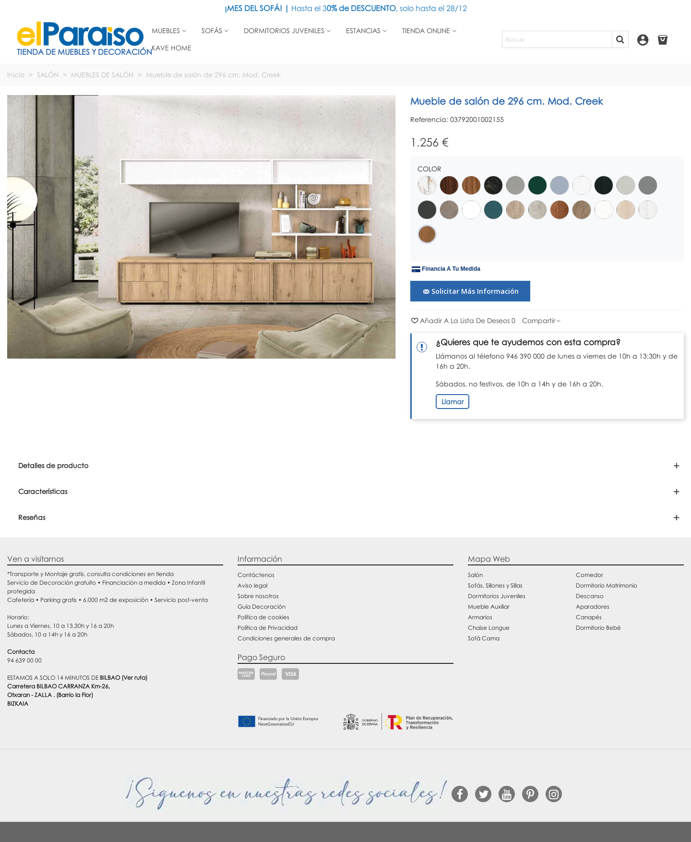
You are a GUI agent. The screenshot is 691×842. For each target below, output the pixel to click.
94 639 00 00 (24, 660)
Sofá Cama (484, 638)
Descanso (590, 596)
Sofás (212, 30)
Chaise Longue (489, 627)
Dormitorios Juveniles (496, 596)
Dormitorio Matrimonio (606, 585)
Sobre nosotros (258, 596)
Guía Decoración (262, 606)
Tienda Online (426, 30)
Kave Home (171, 48)
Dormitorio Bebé (598, 627)
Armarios (480, 617)
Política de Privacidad (268, 627)
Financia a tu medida (446, 269)
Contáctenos (256, 574)
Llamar (452, 401)
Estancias (363, 30)
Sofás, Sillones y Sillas (495, 585)
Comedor (589, 574)
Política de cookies (263, 617)
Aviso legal (252, 585)
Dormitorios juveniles (284, 30)
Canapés (589, 617)
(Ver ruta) (134, 677)
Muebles (166, 30)
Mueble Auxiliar (489, 606)
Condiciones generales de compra (286, 638)
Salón (475, 574)
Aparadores (592, 606)
